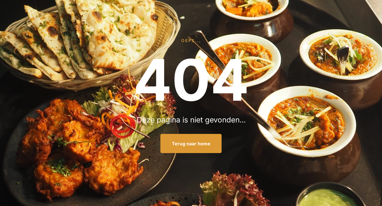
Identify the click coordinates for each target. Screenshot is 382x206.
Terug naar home (191, 143)
